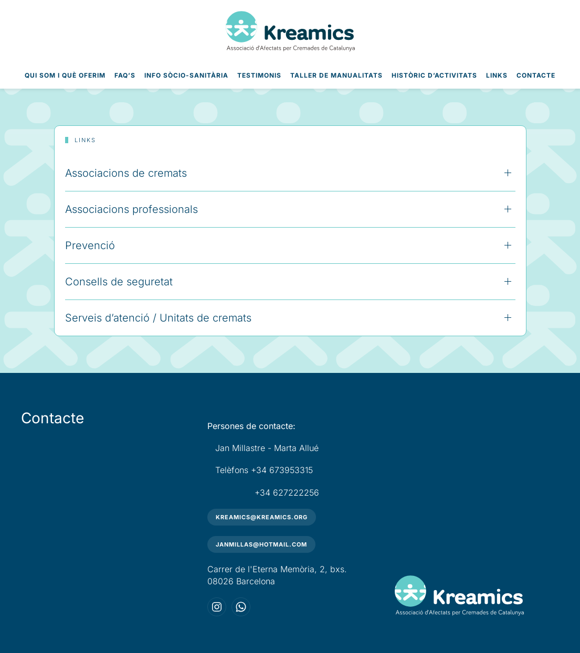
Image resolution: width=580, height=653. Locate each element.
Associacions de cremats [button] (126, 173)
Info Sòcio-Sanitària (186, 75)
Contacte (535, 75)
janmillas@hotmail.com (261, 544)
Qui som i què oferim (65, 75)
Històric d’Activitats (434, 75)
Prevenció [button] (90, 245)
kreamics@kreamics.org (262, 517)
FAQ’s (124, 75)
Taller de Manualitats (336, 75)
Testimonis (259, 75)
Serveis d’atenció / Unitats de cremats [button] (158, 318)
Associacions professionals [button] (131, 209)
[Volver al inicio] (290, 31)
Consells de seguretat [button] (119, 281)
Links (497, 75)
